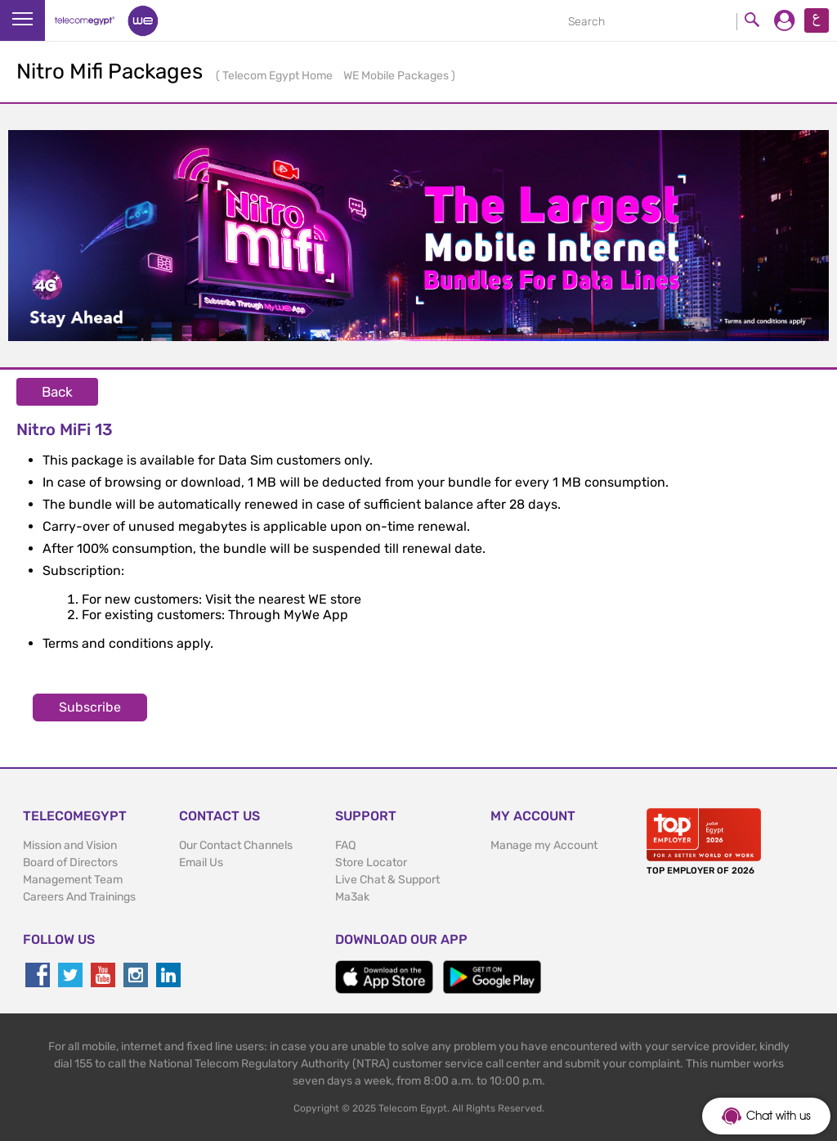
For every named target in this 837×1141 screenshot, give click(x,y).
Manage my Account (544, 845)
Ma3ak (352, 897)
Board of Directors (70, 862)
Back (57, 392)
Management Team (73, 880)
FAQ (345, 845)
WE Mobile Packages (397, 76)
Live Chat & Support (387, 880)
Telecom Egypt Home (278, 76)
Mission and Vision (70, 845)
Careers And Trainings (79, 897)
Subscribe (90, 707)
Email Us (201, 862)
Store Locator (371, 862)
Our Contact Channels (236, 845)
